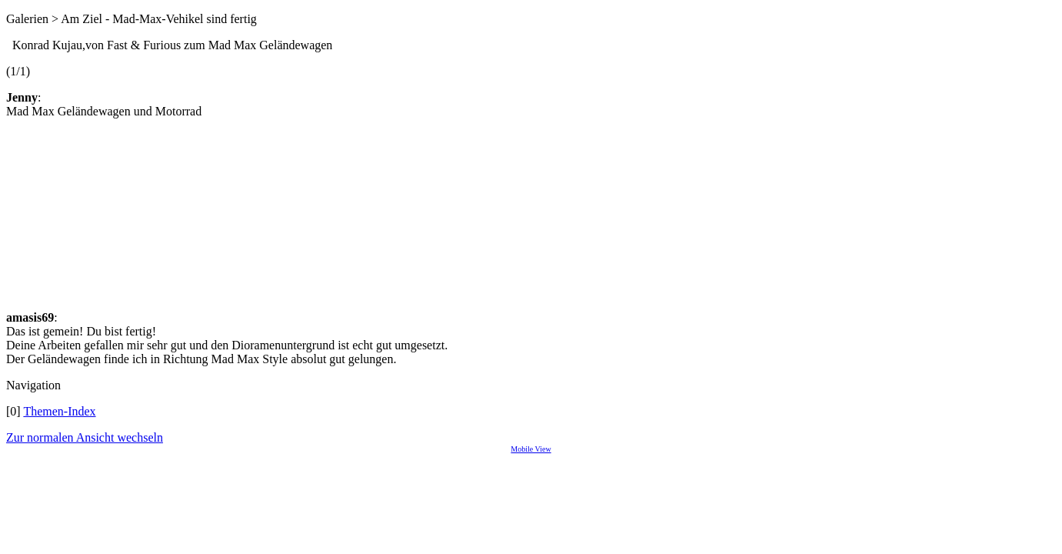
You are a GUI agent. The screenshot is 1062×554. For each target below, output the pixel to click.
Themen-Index (59, 411)
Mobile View (531, 449)
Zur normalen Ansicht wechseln (84, 437)
